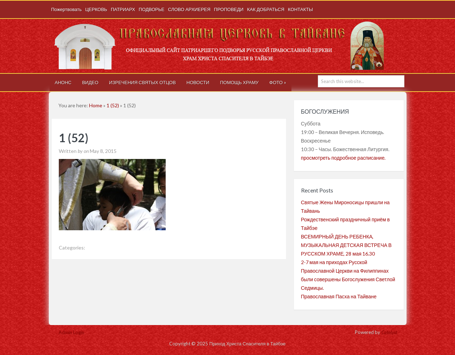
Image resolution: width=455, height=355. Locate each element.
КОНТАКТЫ (300, 9)
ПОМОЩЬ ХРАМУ (239, 82)
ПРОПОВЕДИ (229, 9)
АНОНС (63, 82)
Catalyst (389, 332)
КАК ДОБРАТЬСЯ (265, 9)
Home (95, 105)
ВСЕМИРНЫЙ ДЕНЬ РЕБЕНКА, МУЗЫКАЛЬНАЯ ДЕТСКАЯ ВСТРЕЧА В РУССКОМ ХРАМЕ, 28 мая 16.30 (346, 245)
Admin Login (71, 332)
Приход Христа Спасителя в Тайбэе (228, 46)
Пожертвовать (66, 9)
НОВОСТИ (197, 82)
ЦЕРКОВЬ (96, 9)
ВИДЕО (90, 82)
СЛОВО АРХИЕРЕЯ (189, 9)
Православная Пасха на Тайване (339, 296)
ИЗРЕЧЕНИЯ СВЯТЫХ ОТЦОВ (142, 82)
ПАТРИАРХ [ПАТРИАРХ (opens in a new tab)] (123, 9)
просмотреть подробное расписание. (343, 158)
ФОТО (277, 82)
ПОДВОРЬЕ (151, 9)
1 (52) (113, 105)
